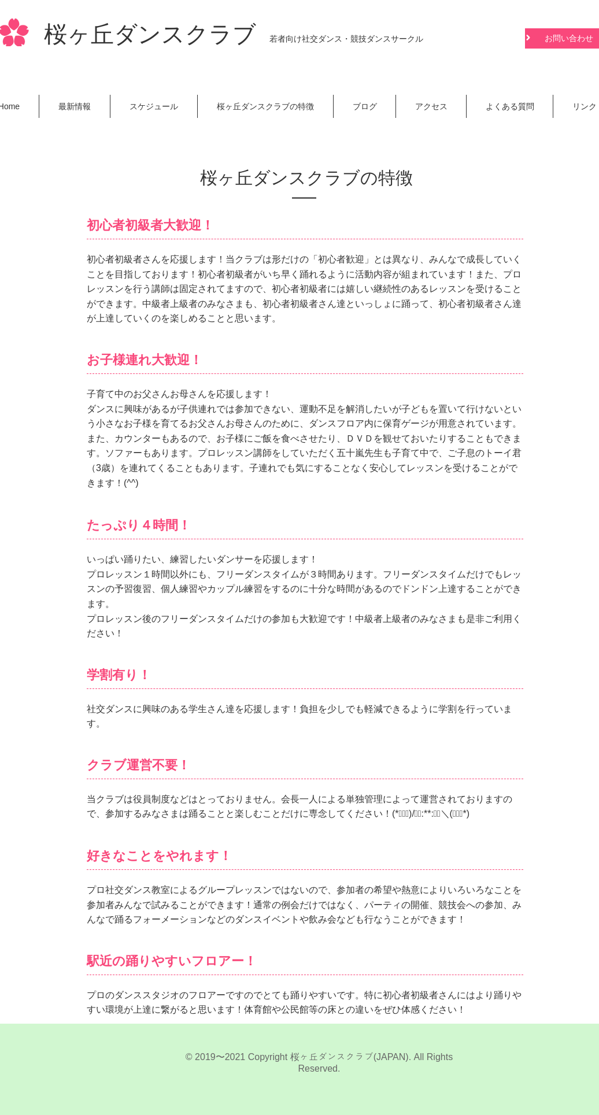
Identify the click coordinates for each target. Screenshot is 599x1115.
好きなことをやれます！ (159, 856)
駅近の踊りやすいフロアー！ (172, 961)
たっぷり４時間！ (139, 525)
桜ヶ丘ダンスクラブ (150, 36)
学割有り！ (119, 675)
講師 (160, 289)
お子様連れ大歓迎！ (144, 360)
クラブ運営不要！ (138, 765)
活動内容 (373, 274)
